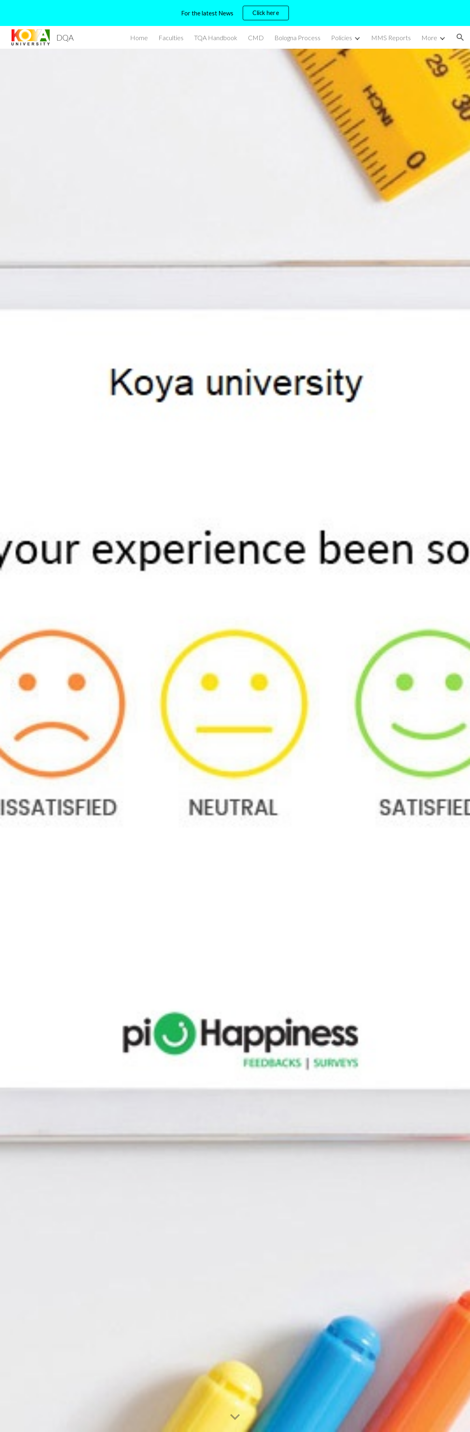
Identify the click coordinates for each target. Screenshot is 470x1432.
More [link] (429, 37)
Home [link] (139, 37)
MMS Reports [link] (391, 37)
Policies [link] (341, 37)
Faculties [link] (171, 37)
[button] (460, 37)
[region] (235, 13)
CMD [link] (256, 37)
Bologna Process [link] (297, 37)
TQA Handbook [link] (215, 37)
